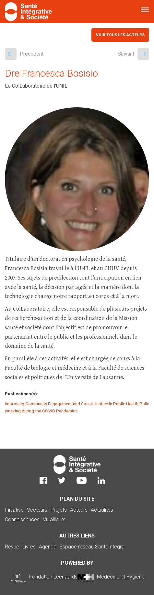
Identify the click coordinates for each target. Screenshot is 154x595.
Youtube (82, 480)
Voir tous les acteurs (120, 35)
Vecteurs (37, 510)
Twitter (61, 480)
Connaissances (22, 519)
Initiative (14, 510)
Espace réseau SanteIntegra (92, 547)
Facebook (43, 480)
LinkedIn (101, 480)
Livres (29, 547)
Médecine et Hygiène (121, 577)
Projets (59, 510)
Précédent (24, 54)
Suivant (133, 54)
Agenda (47, 547)
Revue (12, 547)
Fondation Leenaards (53, 577)
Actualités (102, 510)
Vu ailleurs (54, 519)
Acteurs (79, 510)
